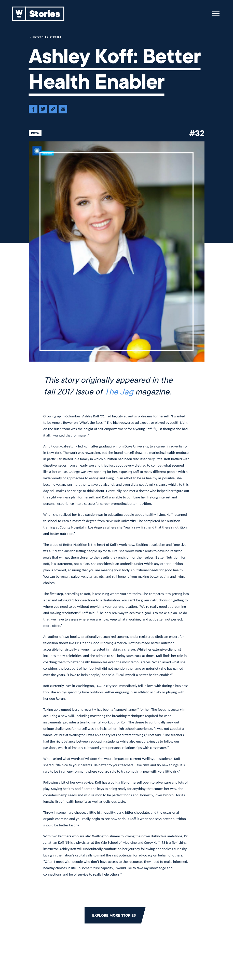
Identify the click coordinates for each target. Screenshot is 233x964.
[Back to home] (38, 13)
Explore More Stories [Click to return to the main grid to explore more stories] (114, 915)
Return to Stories (47, 37)
